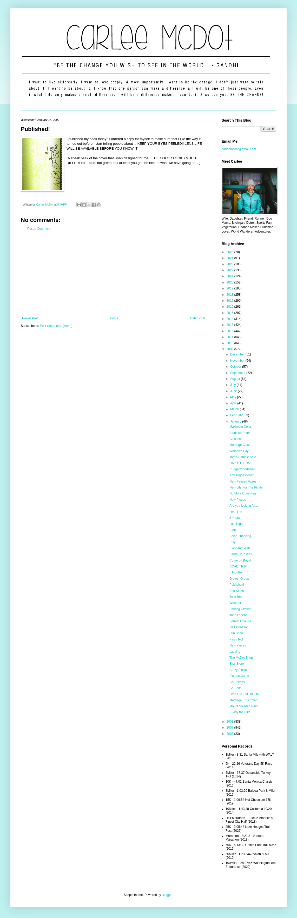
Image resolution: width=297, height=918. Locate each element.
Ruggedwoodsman (242, 469)
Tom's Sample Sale (242, 457)
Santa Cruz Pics (240, 554)
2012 (230, 331)
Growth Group (239, 578)
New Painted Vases (242, 481)
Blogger (167, 895)
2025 (230, 252)
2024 (230, 258)
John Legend (238, 615)
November (238, 360)
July (233, 385)
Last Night (236, 524)
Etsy (232, 542)
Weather (235, 603)
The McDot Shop (241, 657)
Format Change (240, 621)
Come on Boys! (240, 560)
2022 (230, 270)
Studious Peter (239, 433)
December (238, 354)
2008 (230, 721)
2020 (230, 282)
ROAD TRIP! (238, 566)
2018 (230, 294)
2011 (230, 337)
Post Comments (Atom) (56, 326)
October (236, 366)
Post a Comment (38, 228)
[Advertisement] (113, 273)
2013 (230, 325)
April (233, 403)
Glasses (235, 439)
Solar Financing (240, 536)
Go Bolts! (235, 688)
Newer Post (30, 318)
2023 (230, 264)
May (233, 397)
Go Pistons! (237, 682)
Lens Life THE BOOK (244, 694)
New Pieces (237, 499)
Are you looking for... (243, 505)
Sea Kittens (237, 591)
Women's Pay (238, 451)
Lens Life (235, 512)
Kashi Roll (236, 639)
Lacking (234, 651)
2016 (230, 306)
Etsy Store (236, 663)
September (238, 373)
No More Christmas (242, 493)
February (236, 415)
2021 (230, 276)
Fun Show (236, 633)
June (234, 391)
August (235, 379)
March (235, 409)
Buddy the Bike (239, 712)
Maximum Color (240, 426)
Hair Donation (238, 627)
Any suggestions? (241, 475)
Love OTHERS (239, 463)
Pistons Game (239, 676)
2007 (230, 727)
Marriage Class (239, 445)
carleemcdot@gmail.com (239, 149)
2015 (230, 313)
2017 (230, 300)
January (236, 421)
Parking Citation (240, 609)
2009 (230, 349)
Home (114, 318)
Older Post (197, 318)
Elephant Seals (239, 548)
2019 (230, 288)
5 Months (235, 572)
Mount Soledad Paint (243, 706)
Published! (236, 584)
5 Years (234, 518)
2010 (230, 343)
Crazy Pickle (238, 670)
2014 (230, 319)
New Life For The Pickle (245, 487)
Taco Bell (235, 597)
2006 (230, 734)
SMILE (234, 530)
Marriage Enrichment (243, 700)
